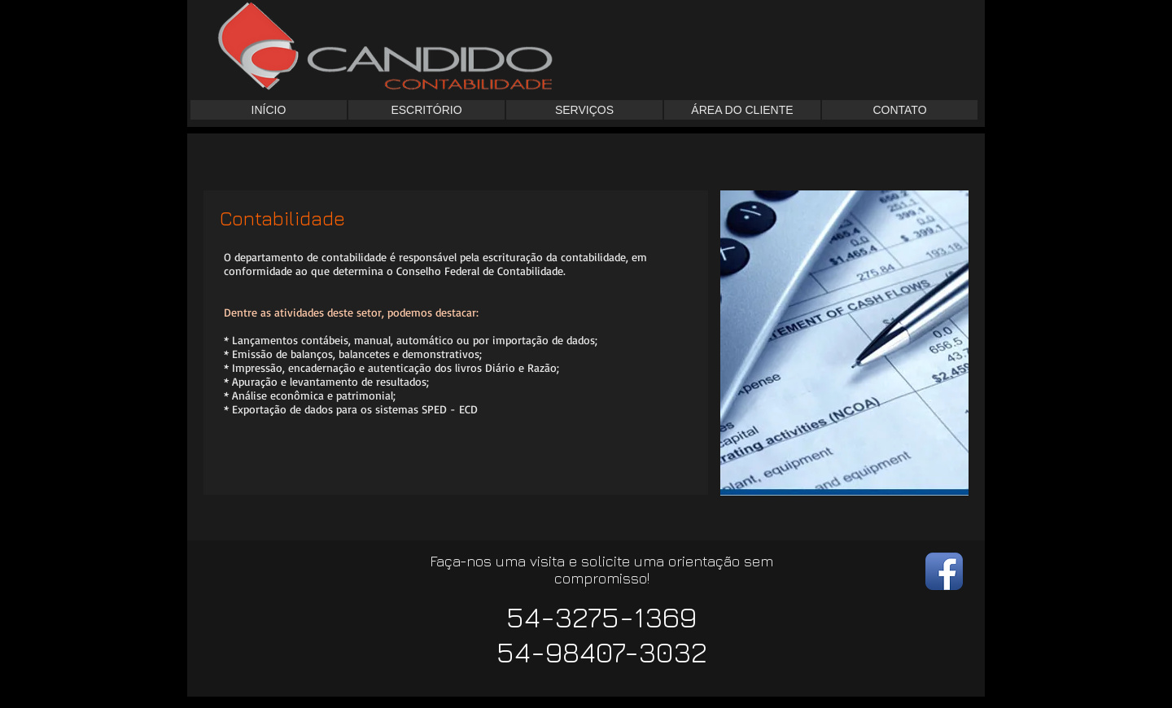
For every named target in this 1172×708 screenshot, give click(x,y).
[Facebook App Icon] (944, 571)
